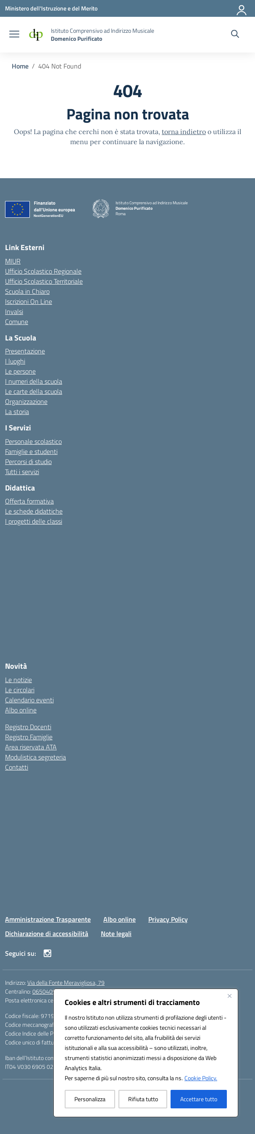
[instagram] (47, 953)
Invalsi (14, 311)
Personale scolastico (33, 441)
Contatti (16, 767)
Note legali (116, 933)
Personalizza (89, 1098)
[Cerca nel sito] (235, 34)
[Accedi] (242, 8)
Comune (16, 321)
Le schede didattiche (34, 511)
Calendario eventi (29, 700)
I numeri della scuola (33, 381)
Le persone (20, 371)
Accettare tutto (198, 1098)
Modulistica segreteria (35, 757)
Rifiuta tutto (143, 1098)
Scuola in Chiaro (27, 291)
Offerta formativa (29, 501)
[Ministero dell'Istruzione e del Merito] (51, 8)
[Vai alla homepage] (102, 34)
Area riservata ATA (31, 747)
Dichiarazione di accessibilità (46, 933)
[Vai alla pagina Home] (20, 66)
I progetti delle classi (33, 521)
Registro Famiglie (29, 737)
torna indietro (184, 131)
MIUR (13, 261)
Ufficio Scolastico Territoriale (44, 281)
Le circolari (19, 690)
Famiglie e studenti (31, 451)
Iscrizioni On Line (28, 301)
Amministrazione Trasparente (48, 919)
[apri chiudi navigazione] (14, 35)
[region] (145, 1053)
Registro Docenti (28, 727)
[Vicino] (229, 996)
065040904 (47, 991)
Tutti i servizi (22, 472)
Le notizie (18, 680)
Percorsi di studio (28, 461)
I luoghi (15, 361)
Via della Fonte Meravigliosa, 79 (66, 982)
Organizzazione (26, 401)
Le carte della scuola (33, 391)
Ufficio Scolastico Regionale (43, 271)
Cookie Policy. (200, 1077)
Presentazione (25, 351)
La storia (17, 411)
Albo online (21, 710)
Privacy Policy (168, 919)
